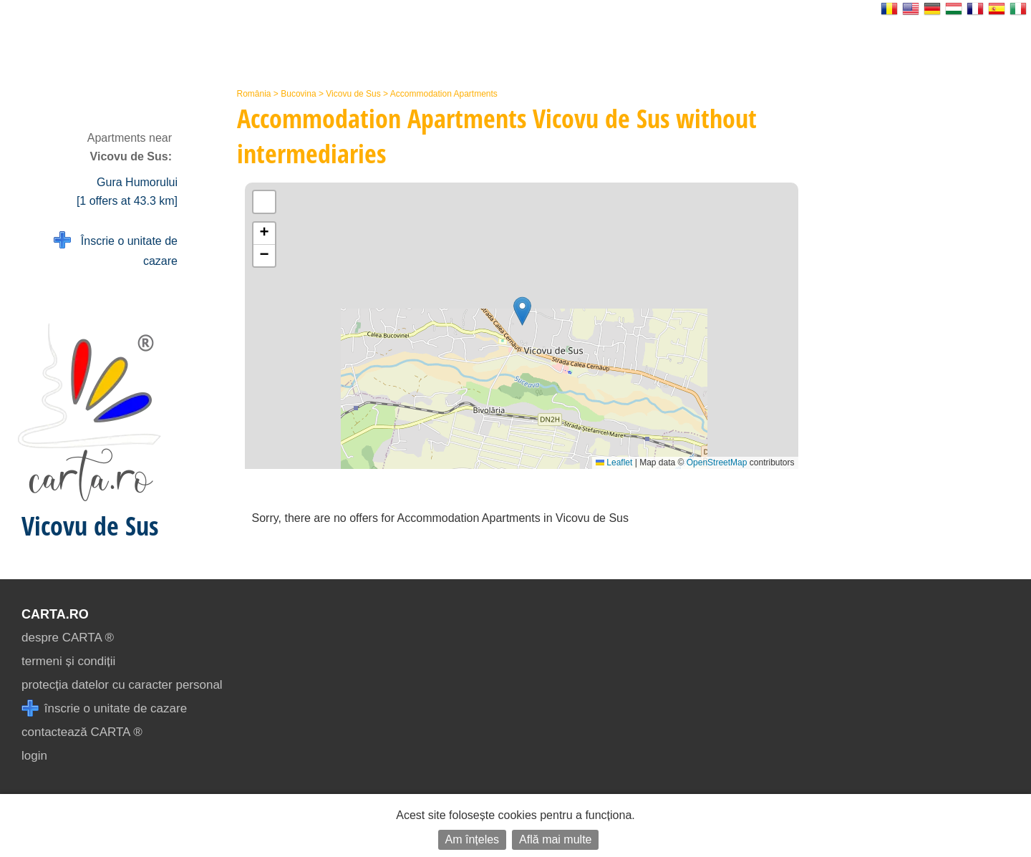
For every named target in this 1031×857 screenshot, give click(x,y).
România (254, 94)
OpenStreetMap (717, 462)
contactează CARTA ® (81, 732)
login (34, 755)
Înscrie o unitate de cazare (116, 249)
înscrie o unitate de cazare (104, 708)
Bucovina (298, 94)
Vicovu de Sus (353, 94)
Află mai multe (555, 839)
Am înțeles (472, 839)
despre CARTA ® (67, 637)
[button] (522, 311)
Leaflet (614, 462)
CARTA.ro (55, 614)
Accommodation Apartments (444, 94)
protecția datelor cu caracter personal (122, 685)
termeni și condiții (68, 661)
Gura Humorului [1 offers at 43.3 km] (127, 191)
